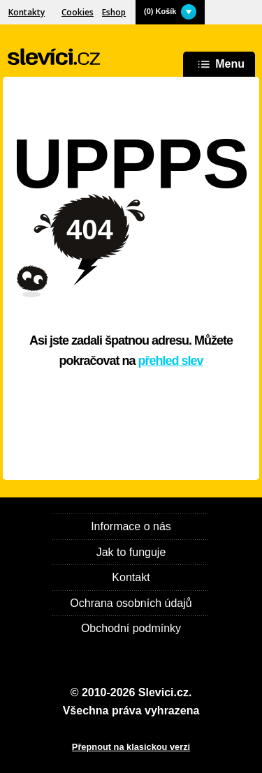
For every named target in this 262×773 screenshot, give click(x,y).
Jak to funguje (131, 552)
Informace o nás (131, 526)
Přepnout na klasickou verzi (131, 747)
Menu (219, 64)
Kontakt (131, 577)
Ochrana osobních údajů (130, 603)
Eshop (114, 12)
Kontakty (26, 12)
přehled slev (170, 361)
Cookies (77, 12)
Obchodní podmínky (131, 628)
